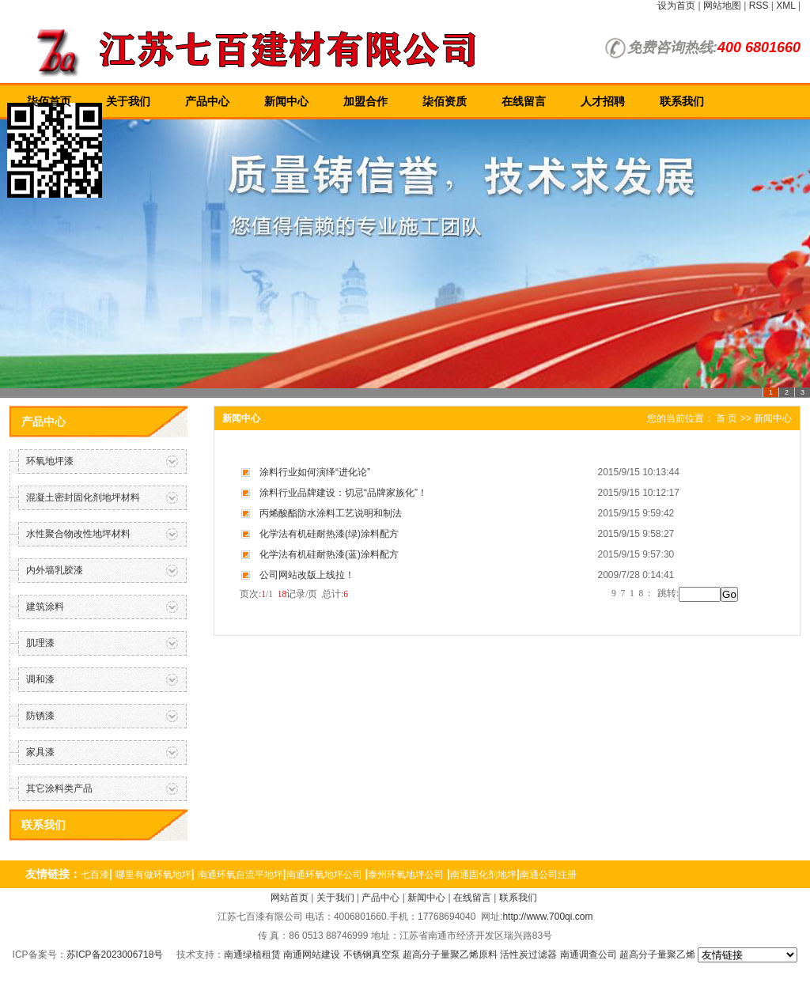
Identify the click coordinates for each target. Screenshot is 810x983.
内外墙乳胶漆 (54, 570)
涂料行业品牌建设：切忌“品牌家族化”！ (343, 492)
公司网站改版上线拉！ (306, 574)
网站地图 (722, 5)
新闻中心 (286, 101)
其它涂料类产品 (59, 788)
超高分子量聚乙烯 (657, 954)
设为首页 (676, 5)
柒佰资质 (444, 101)
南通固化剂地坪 (483, 874)
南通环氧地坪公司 (324, 874)
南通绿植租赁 (252, 954)
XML (785, 5)
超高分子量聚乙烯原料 (450, 954)
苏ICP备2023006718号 (115, 954)
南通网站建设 (311, 954)
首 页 (726, 418)
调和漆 (40, 679)
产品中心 (207, 101)
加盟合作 (365, 101)
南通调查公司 (588, 954)
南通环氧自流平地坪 (240, 874)
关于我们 (128, 101)
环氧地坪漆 (50, 461)
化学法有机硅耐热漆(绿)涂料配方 (329, 533)
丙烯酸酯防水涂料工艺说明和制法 (330, 513)
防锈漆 (40, 715)
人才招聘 (603, 101)
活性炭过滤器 (528, 954)
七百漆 (95, 874)
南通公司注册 (548, 874)
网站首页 (289, 897)
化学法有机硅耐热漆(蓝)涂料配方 (329, 554)
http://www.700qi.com (547, 916)
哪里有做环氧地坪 (153, 874)
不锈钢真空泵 (371, 954)
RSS (759, 5)
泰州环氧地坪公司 (406, 874)
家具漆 (40, 752)
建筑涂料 (45, 606)
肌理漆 (40, 642)
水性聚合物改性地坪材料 (78, 533)
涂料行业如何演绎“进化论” (314, 472)
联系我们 (682, 101)
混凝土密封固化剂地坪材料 (83, 497)
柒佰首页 (49, 101)
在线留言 (524, 101)
